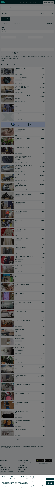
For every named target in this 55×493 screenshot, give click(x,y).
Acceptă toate (50, 479)
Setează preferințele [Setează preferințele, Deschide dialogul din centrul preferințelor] (50, 487)
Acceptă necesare (50, 483)
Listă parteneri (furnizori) (7, 491)
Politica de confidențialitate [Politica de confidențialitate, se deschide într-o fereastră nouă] (22, 482)
